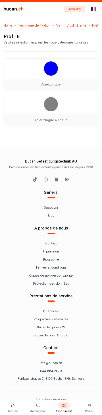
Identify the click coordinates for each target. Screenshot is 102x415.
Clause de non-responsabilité (51, 275)
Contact (51, 243)
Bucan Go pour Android (51, 335)
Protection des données (51, 283)
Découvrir (51, 207)
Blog (51, 215)
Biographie (51, 259)
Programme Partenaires (51, 319)
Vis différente (76, 25)
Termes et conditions (51, 267)
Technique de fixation (34, 25)
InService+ (51, 311)
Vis (58, 25)
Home (8, 25)
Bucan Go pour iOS (51, 327)
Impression (51, 251)
